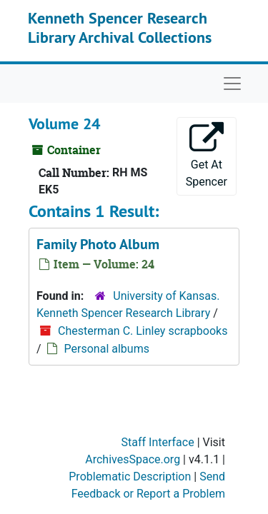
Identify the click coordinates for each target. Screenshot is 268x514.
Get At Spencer (206, 155)
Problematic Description (130, 476)
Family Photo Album (97, 244)
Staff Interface (157, 442)
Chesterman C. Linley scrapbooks (142, 331)
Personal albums (106, 349)
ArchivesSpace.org (132, 459)
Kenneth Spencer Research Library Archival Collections (120, 27)
